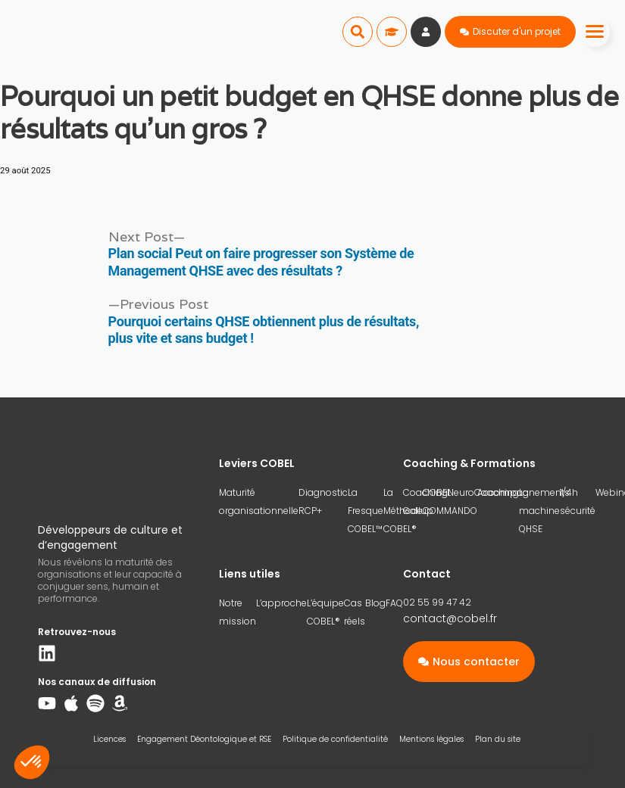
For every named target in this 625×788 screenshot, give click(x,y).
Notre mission (237, 612)
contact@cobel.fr (450, 618)
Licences (109, 739)
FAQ (394, 602)
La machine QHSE (539, 510)
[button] (357, 32)
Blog (375, 602)
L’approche (281, 602)
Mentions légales (431, 739)
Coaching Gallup (425, 501)
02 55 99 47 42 (437, 602)
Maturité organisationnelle (258, 501)
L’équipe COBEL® (325, 612)
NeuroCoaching (483, 492)
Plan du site (497, 739)
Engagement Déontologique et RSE (204, 739)
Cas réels (354, 612)
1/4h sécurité (577, 501)
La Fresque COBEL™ (365, 510)
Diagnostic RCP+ (323, 501)
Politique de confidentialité (335, 739)
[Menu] (595, 32)
